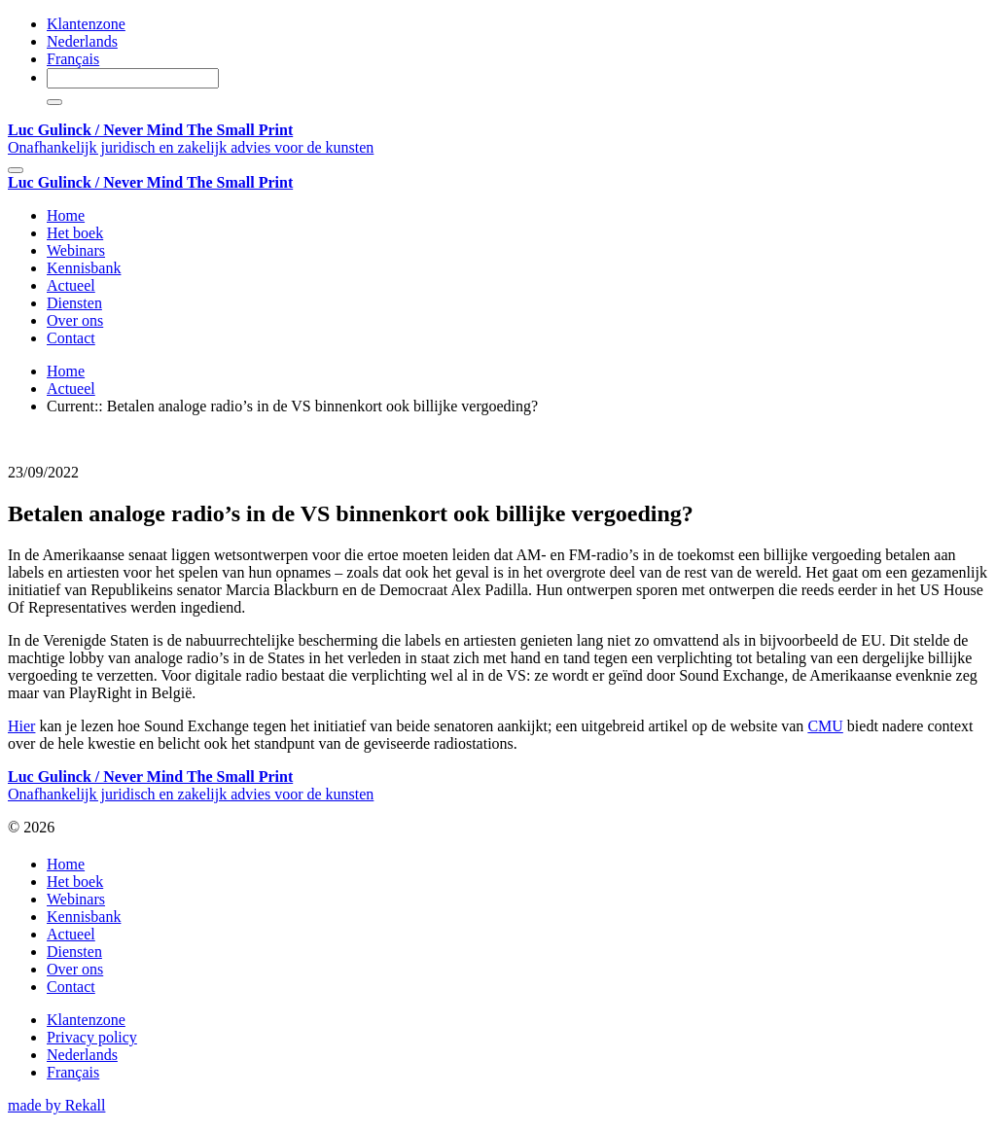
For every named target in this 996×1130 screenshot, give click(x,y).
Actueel (71, 285)
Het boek (75, 233)
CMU (824, 726)
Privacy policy (92, 1037)
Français (73, 59)
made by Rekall (56, 1105)
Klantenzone (86, 24)
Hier (21, 726)
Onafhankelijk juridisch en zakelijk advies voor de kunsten (191, 139)
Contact (71, 338)
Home (66, 215)
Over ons (75, 320)
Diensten (74, 303)
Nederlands (82, 41)
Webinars (76, 250)
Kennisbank (84, 268)
